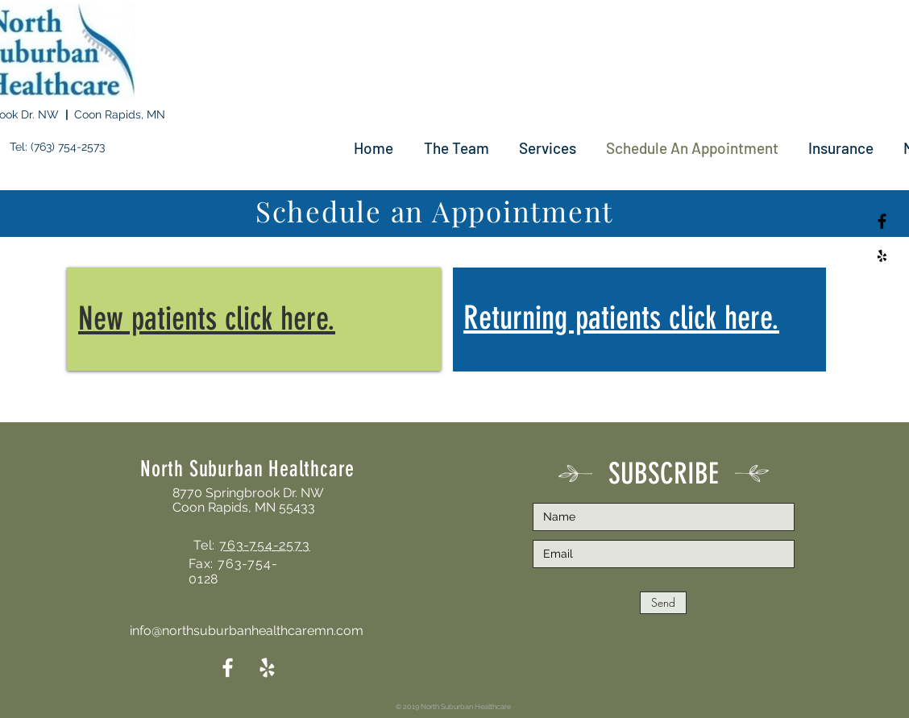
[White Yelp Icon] (267, 667)
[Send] (663, 602)
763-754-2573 (264, 545)
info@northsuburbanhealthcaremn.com (246, 630)
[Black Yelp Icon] (882, 256)
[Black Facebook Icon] (882, 221)
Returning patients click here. (621, 318)
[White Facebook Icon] (227, 667)
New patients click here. (206, 319)
